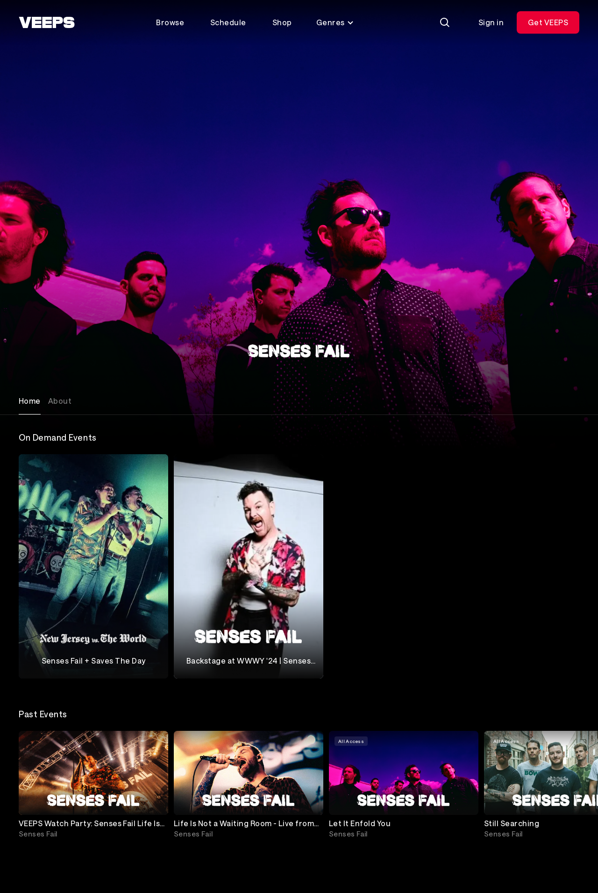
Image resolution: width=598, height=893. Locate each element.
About (59, 400)
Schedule (228, 22)
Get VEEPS (548, 22)
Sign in (491, 22)
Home (30, 400)
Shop (282, 22)
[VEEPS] (47, 22)
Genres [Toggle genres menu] (335, 22)
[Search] (445, 22)
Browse (170, 22)
